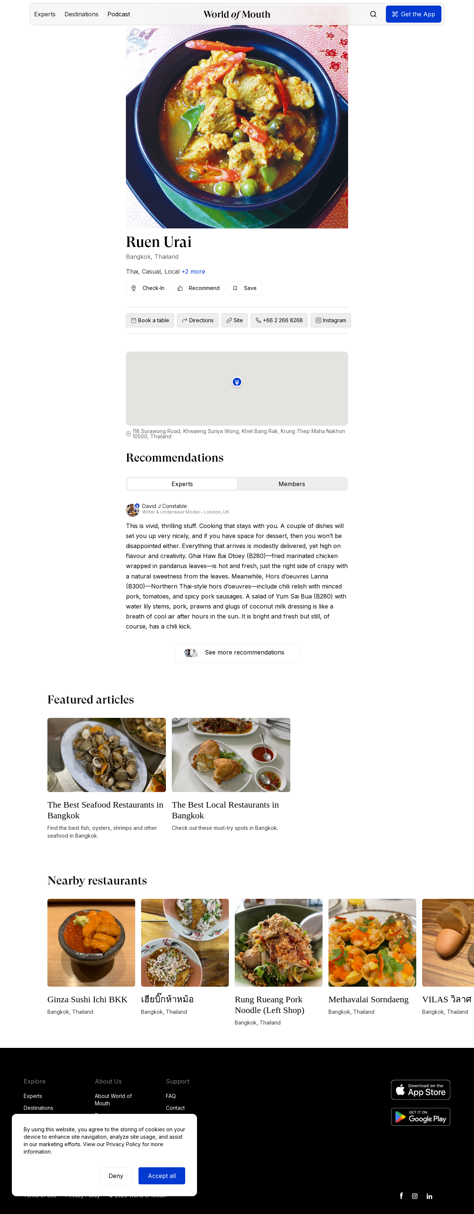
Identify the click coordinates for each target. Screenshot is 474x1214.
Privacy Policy (123, 1144)
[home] (236, 14)
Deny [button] (116, 1176)
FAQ (171, 1096)
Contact (175, 1108)
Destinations (38, 1108)
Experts (33, 1096)
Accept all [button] (162, 1176)
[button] (45, 14)
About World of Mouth (113, 1099)
